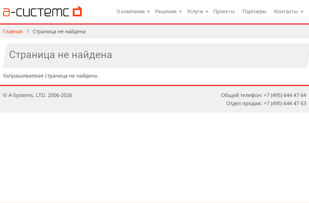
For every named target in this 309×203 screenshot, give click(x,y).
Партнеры (255, 11)
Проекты (224, 11)
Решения (166, 11)
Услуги (195, 11)
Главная (13, 31)
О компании (131, 11)
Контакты (286, 11)
